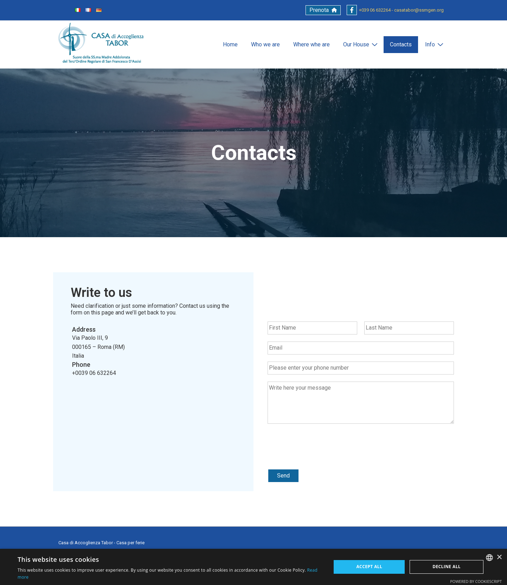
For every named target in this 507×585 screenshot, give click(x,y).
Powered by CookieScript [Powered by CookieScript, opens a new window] (476, 581)
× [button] (499, 557)
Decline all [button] (446, 567)
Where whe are (311, 44)
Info (435, 44)
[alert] (253, 567)
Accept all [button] (369, 567)
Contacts (401, 44)
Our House (361, 44)
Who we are (265, 44)
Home (230, 44)
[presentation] (321, 457)
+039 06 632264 (375, 10)
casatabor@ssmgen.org (419, 10)
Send (283, 475)
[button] (323, 10)
